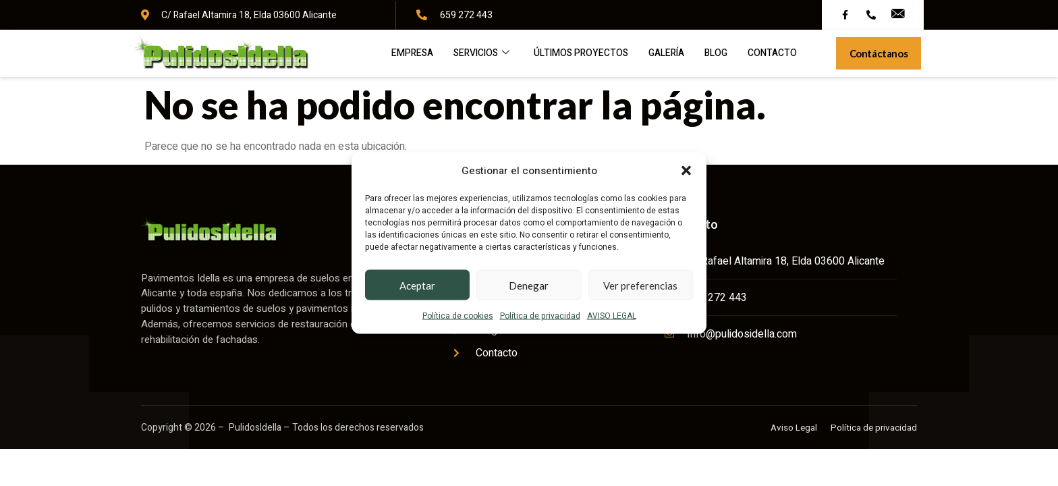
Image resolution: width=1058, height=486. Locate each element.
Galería (628, 56)
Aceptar (417, 285)
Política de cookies (457, 316)
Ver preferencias (640, 285)
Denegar (529, 285)
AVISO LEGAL (611, 316)
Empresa (358, 56)
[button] (686, 171)
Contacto (741, 56)
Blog (682, 56)
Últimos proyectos (537, 56)
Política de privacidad (540, 316)
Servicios (432, 57)
